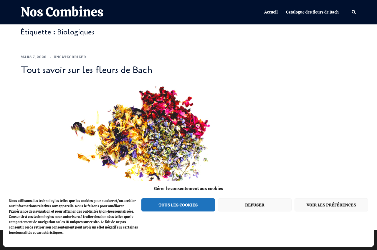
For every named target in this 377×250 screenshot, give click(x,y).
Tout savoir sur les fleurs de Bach (86, 70)
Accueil (271, 12)
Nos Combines (62, 12)
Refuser (254, 205)
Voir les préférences (331, 205)
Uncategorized (70, 57)
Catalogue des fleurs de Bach (312, 12)
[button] (354, 12)
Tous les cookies (178, 205)
